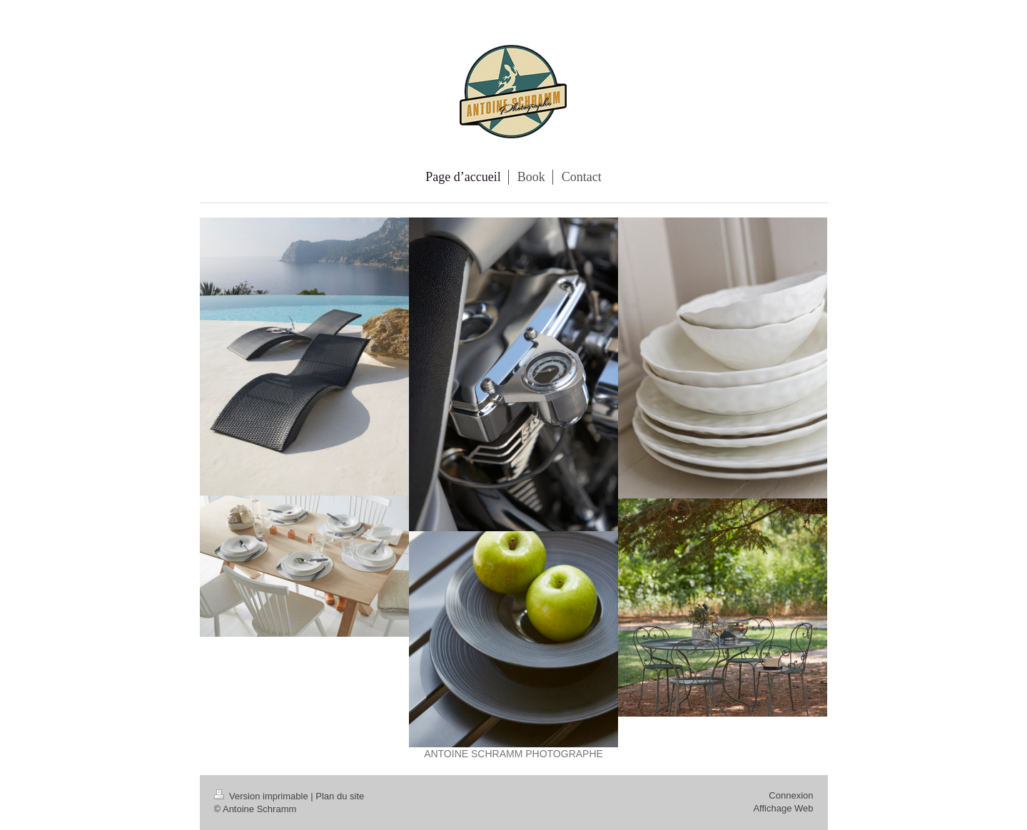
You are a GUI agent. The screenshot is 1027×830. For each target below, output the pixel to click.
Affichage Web (783, 808)
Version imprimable (262, 796)
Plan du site (339, 796)
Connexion (791, 795)
